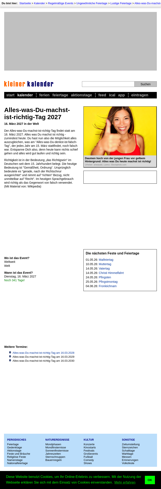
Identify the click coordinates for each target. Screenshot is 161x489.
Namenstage (15, 460)
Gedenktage (14, 447)
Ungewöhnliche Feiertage (92, 3)
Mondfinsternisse (55, 447)
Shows (88, 463)
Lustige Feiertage (120, 3)
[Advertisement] (80, 41)
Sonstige (128, 439)
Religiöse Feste (16, 456)
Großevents (91, 453)
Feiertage (60, 95)
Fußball (88, 456)
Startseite (25, 3)
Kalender (39, 3)
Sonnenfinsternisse (57, 450)
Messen (127, 456)
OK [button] (150, 480)
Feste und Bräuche (18, 453)
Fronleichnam (108, 286)
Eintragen (139, 95)
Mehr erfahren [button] (125, 482)
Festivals (89, 450)
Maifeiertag (106, 259)
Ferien (44, 95)
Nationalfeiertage (17, 463)
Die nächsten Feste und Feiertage (112, 253)
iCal (112, 95)
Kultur (89, 439)
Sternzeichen (130, 447)
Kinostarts (90, 447)
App (121, 95)
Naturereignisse (57, 439)
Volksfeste (128, 463)
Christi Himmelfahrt (111, 273)
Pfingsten (105, 277)
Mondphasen (53, 444)
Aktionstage (81, 95)
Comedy (89, 460)
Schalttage (128, 450)
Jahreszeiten (53, 453)
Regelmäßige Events (60, 3)
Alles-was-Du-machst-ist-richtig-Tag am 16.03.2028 (43, 352)
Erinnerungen (130, 460)
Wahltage (127, 453)
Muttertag (105, 264)
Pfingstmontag (108, 281)
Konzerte (89, 444)
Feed (102, 95)
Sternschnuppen (55, 456)
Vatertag (104, 268)
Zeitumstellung (131, 444)
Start (10, 95)
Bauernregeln (53, 460)
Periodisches (16, 439)
